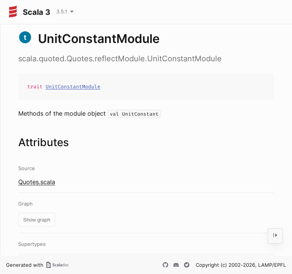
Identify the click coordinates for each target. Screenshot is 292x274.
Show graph (36, 220)
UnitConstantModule (73, 86)
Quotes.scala (36, 182)
